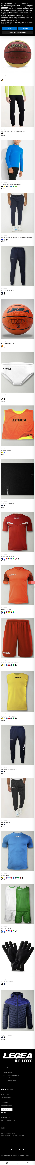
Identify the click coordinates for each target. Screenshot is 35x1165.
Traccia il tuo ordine (6, 1097)
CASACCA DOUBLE (6, 450)
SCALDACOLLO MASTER (7, 503)
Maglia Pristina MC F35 (7, 556)
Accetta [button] (25, 28)
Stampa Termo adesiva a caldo (11, 1075)
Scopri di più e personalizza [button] (17, 32)
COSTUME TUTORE (6, 397)
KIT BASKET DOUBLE (6, 928)
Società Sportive (7, 1072)
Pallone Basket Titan (7, 78)
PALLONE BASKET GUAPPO (8, 343)
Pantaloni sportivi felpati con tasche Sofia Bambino (16, 237)
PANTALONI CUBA (5, 822)
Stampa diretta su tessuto (9, 1080)
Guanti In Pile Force (7, 982)
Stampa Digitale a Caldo (9, 1078)
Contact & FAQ (5, 1094)
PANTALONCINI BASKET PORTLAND (10, 663)
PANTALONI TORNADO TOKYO (8, 769)
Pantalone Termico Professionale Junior (13, 131)
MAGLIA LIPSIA (5, 875)
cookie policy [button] (4, 13)
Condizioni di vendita (6, 1105)
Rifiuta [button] (9, 28)
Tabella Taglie (4, 1102)
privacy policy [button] (5, 7)
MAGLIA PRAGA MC (6, 609)
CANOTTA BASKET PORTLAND (9, 716)
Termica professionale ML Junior (11, 184)
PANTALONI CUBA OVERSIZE (8, 290)
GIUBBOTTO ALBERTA (6, 1035)
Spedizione (4, 1100)
